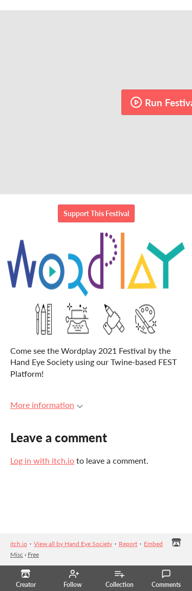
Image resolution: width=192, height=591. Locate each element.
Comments (166, 578)
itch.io (18, 544)
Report (128, 544)
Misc (16, 554)
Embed (153, 544)
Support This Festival (96, 213)
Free (33, 554)
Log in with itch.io (42, 460)
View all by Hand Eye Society (73, 544)
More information (46, 405)
